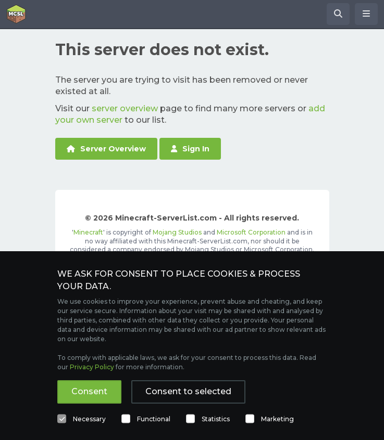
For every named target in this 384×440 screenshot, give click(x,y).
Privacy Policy (92, 367)
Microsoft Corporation (251, 232)
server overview (125, 108)
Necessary (89, 419)
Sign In (190, 148)
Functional (153, 419)
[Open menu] (366, 14)
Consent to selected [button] (188, 391)
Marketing (277, 419)
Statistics (216, 419)
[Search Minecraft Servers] (338, 14)
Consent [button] (89, 391)
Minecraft (88, 232)
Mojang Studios (177, 232)
